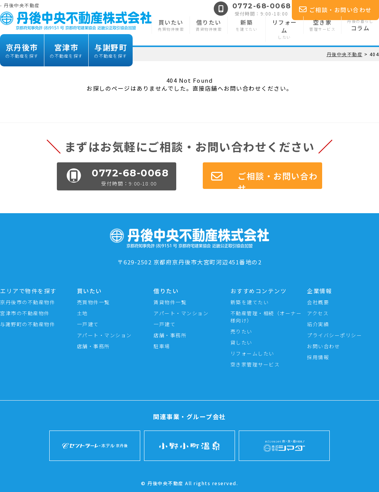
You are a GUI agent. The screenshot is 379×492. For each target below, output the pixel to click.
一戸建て (88, 324)
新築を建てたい (249, 302)
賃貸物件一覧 (169, 302)
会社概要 (318, 302)
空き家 (322, 25)
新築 (247, 25)
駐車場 (161, 346)
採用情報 (318, 357)
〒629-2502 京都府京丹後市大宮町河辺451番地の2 (189, 258)
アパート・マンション (104, 335)
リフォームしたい (252, 353)
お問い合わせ (323, 346)
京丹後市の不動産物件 (27, 302)
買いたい (171, 25)
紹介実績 (318, 324)
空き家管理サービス (255, 364)
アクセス (318, 313)
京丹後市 (22, 50)
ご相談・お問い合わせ (335, 10)
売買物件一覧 (93, 302)
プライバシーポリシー (334, 335)
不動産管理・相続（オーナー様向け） (266, 317)
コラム (360, 25)
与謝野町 (110, 50)
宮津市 (66, 50)
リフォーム (284, 29)
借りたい (209, 25)
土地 (82, 313)
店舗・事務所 (93, 346)
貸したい (241, 342)
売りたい (241, 331)
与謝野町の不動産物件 (27, 324)
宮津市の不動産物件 (25, 313)
